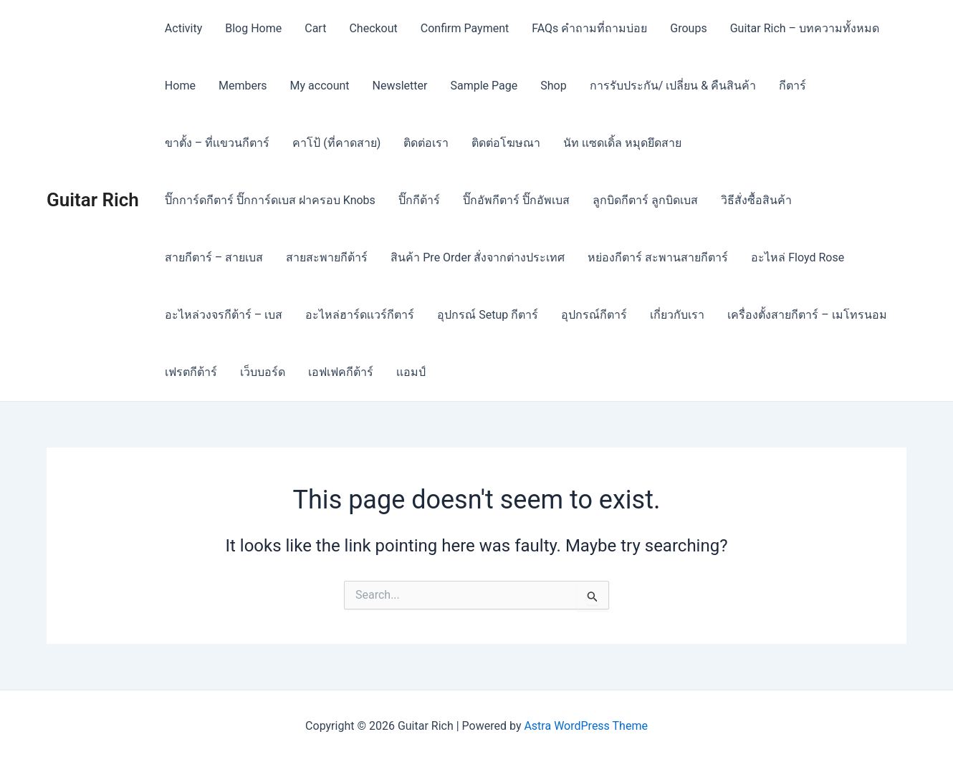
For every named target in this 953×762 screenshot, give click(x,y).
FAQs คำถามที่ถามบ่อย (589, 28)
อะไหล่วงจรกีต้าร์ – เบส (223, 315)
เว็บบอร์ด (262, 372)
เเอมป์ (411, 372)
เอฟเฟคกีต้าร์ (340, 372)
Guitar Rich (93, 200)
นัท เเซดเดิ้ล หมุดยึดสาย (622, 143)
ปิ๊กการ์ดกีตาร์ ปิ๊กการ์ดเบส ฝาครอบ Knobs (270, 200)
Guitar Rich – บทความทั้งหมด (804, 28)
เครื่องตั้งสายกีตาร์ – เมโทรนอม (806, 315)
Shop (553, 85)
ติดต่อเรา (426, 143)
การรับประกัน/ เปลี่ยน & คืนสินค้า (673, 85)
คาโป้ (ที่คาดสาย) (336, 143)
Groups (688, 28)
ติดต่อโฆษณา (505, 143)
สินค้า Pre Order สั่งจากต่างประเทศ (478, 257)
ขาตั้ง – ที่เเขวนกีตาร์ (217, 143)
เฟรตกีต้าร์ (191, 372)
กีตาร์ (792, 85)
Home (180, 85)
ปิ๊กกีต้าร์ (419, 200)
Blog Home (253, 28)
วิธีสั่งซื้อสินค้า (756, 200)
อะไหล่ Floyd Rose (797, 257)
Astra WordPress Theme (585, 726)
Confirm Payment (465, 28)
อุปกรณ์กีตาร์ (594, 315)
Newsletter (400, 85)
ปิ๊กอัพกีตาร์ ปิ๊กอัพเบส (516, 200)
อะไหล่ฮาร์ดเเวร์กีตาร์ (359, 315)
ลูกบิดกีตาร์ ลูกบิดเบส (645, 200)
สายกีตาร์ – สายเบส (214, 257)
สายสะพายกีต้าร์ (327, 257)
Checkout (373, 28)
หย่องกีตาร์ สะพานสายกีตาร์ (658, 257)
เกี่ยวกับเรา (677, 315)
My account (320, 85)
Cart (315, 28)
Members (243, 85)
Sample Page (483, 85)
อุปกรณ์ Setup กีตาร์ (487, 315)
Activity (183, 28)
